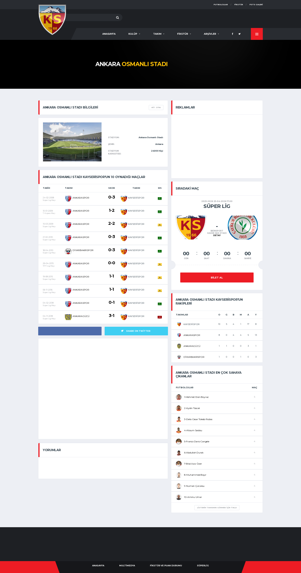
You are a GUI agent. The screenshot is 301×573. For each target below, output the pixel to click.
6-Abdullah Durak (193, 452)
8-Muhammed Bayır (195, 474)
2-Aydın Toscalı (192, 408)
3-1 (111, 315)
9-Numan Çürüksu (194, 485)
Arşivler (210, 33)
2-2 (111, 223)
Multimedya (127, 565)
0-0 (111, 262)
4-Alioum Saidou (193, 430)
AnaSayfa (109, 33)
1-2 (112, 210)
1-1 (111, 276)
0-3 (111, 197)
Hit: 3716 (156, 107)
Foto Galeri (256, 4)
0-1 (112, 302)
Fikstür (238, 4)
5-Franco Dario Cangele (196, 441)
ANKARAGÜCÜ (81, 316)
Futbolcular (221, 4)
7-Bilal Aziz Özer (193, 463)
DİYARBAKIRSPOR (83, 250)
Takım (157, 33)
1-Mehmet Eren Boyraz (196, 397)
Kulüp (132, 33)
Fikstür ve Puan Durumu (166, 565)
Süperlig (203, 565)
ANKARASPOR (81, 197)
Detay (217, 235)
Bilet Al (217, 277)
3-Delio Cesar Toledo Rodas (198, 419)
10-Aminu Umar (193, 497)
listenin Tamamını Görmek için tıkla (217, 508)
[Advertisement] (193, 17)
